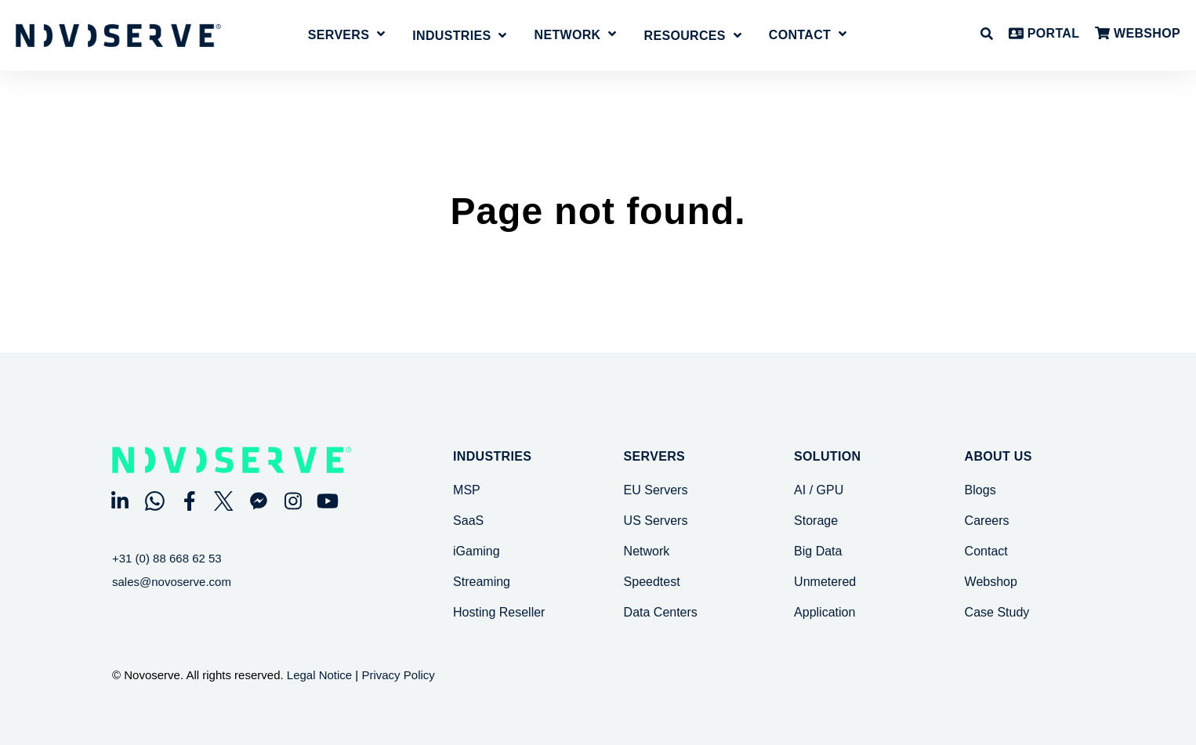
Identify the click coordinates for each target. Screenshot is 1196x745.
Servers (338, 35)
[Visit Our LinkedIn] (120, 500)
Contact (800, 35)
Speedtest (652, 581)
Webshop (991, 581)
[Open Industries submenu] (459, 38)
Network (568, 35)
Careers (987, 520)
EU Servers (656, 490)
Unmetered (825, 581)
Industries (492, 456)
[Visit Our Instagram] (293, 500)
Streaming (481, 581)
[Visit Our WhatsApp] (154, 500)
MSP (466, 490)
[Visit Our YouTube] (327, 500)
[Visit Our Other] (258, 500)
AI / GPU (818, 490)
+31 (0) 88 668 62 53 (167, 558)
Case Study (997, 612)
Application (824, 612)
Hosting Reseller (499, 612)
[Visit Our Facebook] (189, 500)
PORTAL (1044, 34)
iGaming (476, 551)
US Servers (656, 520)
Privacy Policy (397, 675)
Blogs (980, 490)
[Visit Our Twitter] (224, 500)
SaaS (468, 520)
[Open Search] (986, 33)
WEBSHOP (1137, 34)
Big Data (818, 551)
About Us (998, 456)
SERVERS (654, 456)
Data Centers (661, 612)
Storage (816, 520)
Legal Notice (319, 675)
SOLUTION (827, 456)
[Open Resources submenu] (692, 38)
